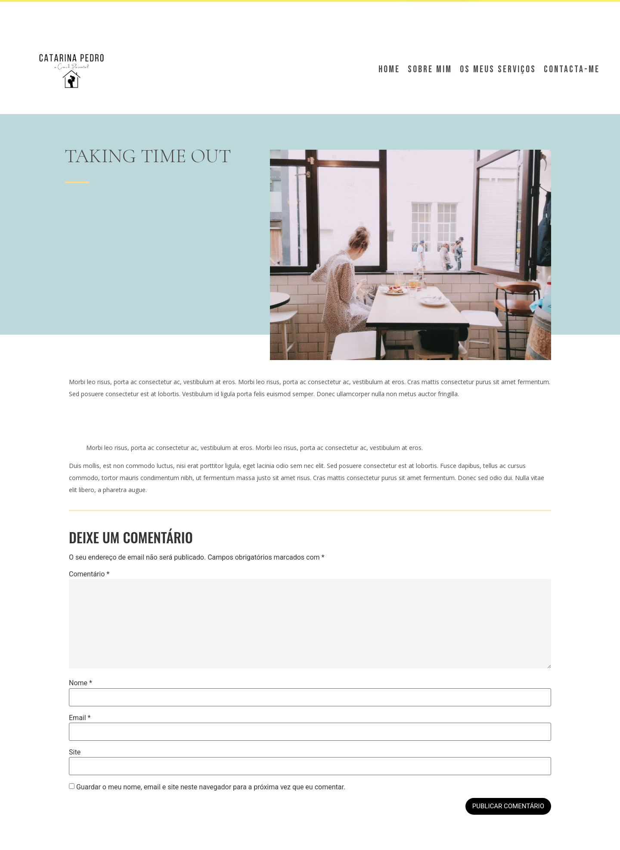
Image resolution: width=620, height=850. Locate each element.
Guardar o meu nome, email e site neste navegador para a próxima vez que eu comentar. (210, 787)
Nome (80, 683)
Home (389, 69)
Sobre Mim (430, 69)
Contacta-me (572, 69)
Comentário (89, 574)
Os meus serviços (498, 69)
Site (75, 752)
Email (79, 717)
